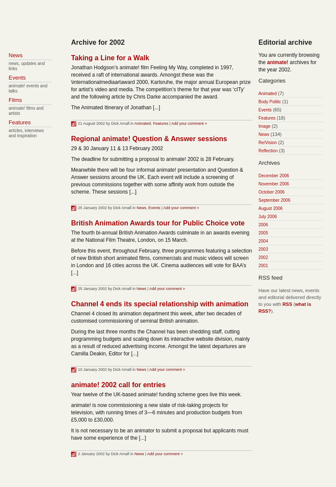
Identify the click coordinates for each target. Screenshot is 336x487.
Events (155, 208)
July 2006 (267, 216)
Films (15, 100)
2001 (263, 265)
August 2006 (270, 208)
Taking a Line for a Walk (110, 58)
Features (160, 123)
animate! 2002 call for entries (118, 384)
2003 (263, 249)
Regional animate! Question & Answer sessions (149, 138)
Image (264, 126)
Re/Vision (267, 142)
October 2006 (271, 192)
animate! (277, 62)
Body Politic (269, 101)
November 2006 (273, 184)
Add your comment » (189, 123)
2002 (263, 257)
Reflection (267, 150)
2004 (263, 241)
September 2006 (274, 200)
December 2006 (273, 175)
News (141, 208)
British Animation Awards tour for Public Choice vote (158, 223)
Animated (142, 123)
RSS (287, 304)
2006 (263, 224)
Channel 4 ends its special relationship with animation (160, 304)
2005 (263, 233)
